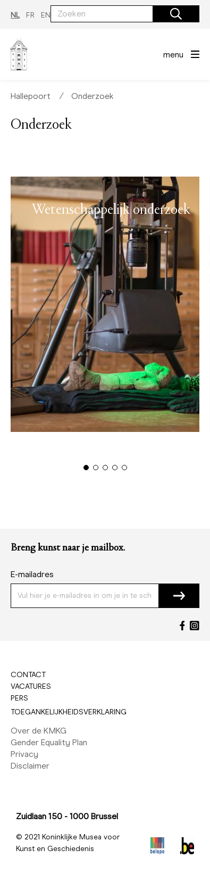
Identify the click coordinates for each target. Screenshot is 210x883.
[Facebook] (182, 625)
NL (15, 15)
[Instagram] (194, 625)
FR (30, 15)
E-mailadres (32, 574)
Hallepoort (31, 96)
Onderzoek (92, 96)
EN (46, 15)
